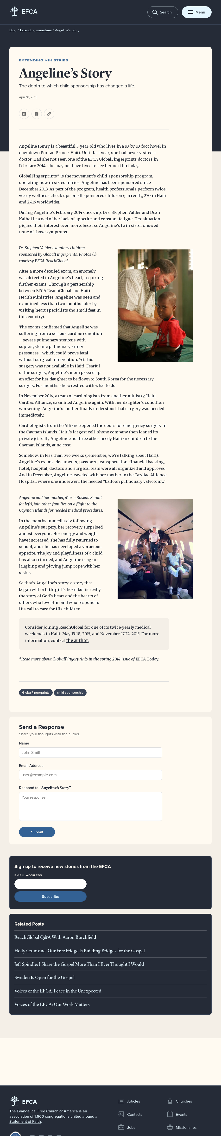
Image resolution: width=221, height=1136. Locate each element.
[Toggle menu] (196, 12)
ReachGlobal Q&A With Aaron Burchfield (55, 937)
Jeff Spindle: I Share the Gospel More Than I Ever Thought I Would (79, 964)
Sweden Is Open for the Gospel (44, 977)
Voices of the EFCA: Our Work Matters (52, 1004)
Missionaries (181, 1127)
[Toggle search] (162, 12)
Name (24, 743)
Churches (179, 1101)
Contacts (130, 1114)
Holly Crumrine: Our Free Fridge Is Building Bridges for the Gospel (79, 950)
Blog (12, 30)
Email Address (31, 765)
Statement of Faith (25, 1121)
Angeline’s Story (63, 30)
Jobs (126, 1127)
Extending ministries (34, 30)
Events (176, 1114)
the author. (76, 641)
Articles (129, 1101)
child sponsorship (69, 693)
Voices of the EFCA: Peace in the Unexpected (57, 991)
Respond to (45, 787)
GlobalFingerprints (69, 659)
